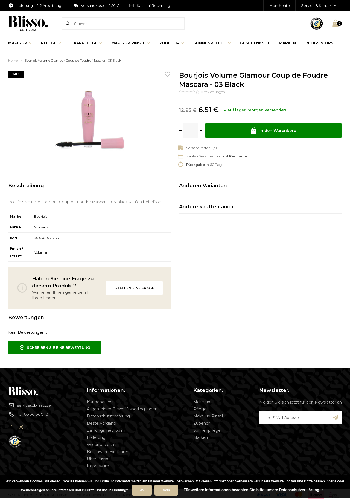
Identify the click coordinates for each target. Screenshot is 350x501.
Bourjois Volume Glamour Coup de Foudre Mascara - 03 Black (72, 60)
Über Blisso (97, 458)
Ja (142, 490)
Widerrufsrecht (101, 444)
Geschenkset (255, 43)
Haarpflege (86, 43)
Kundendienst (100, 401)
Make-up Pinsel (130, 43)
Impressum (98, 465)
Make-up (20, 43)
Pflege (51, 43)
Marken (287, 43)
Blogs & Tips (319, 43)
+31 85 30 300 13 (28, 414)
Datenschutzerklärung (108, 416)
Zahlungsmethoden (106, 430)
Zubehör (171, 43)
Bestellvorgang (101, 423)
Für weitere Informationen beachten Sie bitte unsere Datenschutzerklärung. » (253, 490)
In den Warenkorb (273, 130)
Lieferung (96, 437)
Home (13, 60)
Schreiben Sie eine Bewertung (54, 347)
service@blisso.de (29, 405)
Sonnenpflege (212, 43)
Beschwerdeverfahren (108, 451)
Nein (166, 490)
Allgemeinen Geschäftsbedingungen (122, 409)
